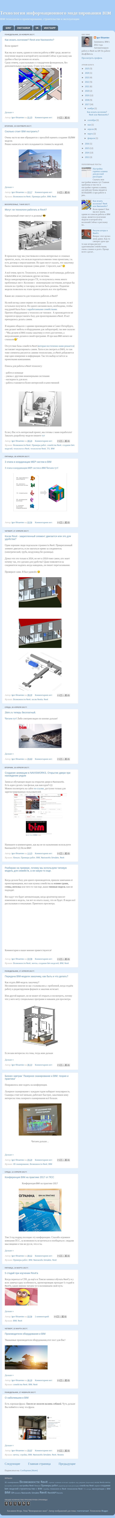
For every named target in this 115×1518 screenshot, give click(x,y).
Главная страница (39, 1464)
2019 (87, 96)
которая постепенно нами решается (56, 346)
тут (43, 436)
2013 (87, 157)
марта (90, 134)
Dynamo (17, 1493)
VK (37, 28)
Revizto (60, 1455)
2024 (87, 73)
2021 (87, 87)
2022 (87, 82)
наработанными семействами (42, 309)
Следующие (12, 1464)
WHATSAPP (49, 28)
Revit (54, 197)
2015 (87, 148)
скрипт (97, 1486)
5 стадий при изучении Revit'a (21, 1273)
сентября (91, 120)
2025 (87, 69)
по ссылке (39, 789)
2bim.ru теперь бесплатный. (20, 712)
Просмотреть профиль (92, 58)
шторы (88, 1489)
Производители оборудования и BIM (25, 1334)
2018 (87, 100)
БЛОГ (8, 28)
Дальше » (9, 113)
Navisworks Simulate (50, 858)
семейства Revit (54, 445)
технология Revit (38, 449)
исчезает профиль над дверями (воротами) (78, 1482)
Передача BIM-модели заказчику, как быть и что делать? (36, 976)
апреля (90, 129)
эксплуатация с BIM (101, 1489)
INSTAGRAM (23, 28)
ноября (90, 109)
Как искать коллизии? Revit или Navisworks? (29, 40)
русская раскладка (72, 1486)
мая (89, 125)
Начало (16, 858)
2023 (87, 78)
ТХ (48, 449)
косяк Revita (37, 699)
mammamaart (83, 1511)
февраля (91, 138)
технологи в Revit (21, 449)
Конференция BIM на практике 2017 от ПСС (29, 1177)
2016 (87, 144)
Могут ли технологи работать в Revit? (26, 209)
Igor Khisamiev (103, 38)
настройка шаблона (12, 1486)
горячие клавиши (55, 1482)
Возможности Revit (22, 197)
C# (12, 1493)
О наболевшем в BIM (16, 1397)
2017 (87, 105)
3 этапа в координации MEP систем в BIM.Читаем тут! (31, 468)
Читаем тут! (11, 719)
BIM (49, 197)
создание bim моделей (49, 963)
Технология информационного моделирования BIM (55, 13)
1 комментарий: (42, 1317)
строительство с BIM (30, 1489)
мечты (34, 963)
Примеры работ (39, 197)
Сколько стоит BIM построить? (22, 131)
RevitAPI (52, 1493)
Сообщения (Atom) (29, 1471)
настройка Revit (26, 1486)
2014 (87, 153)
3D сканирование (21, 1164)
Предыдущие (67, 1464)
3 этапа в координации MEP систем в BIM (28, 462)
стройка (23, 1455)
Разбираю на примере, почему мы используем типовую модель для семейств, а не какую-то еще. (36, 869)
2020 (87, 91)
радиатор (62, 1486)
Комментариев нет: (44, 118)
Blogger (104, 1511)
